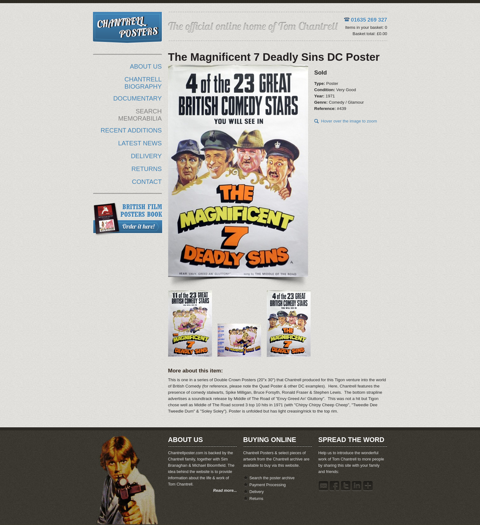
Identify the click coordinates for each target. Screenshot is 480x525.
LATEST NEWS (140, 143)
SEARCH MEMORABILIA (140, 115)
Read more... (225, 490)
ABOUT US (146, 66)
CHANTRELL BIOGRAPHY (143, 83)
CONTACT (147, 181)
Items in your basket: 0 (366, 27)
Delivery (257, 492)
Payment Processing (268, 485)
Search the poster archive (272, 478)
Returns (256, 498)
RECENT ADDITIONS (131, 130)
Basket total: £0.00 (370, 33)
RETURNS (147, 168)
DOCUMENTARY (137, 98)
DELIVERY (146, 156)
